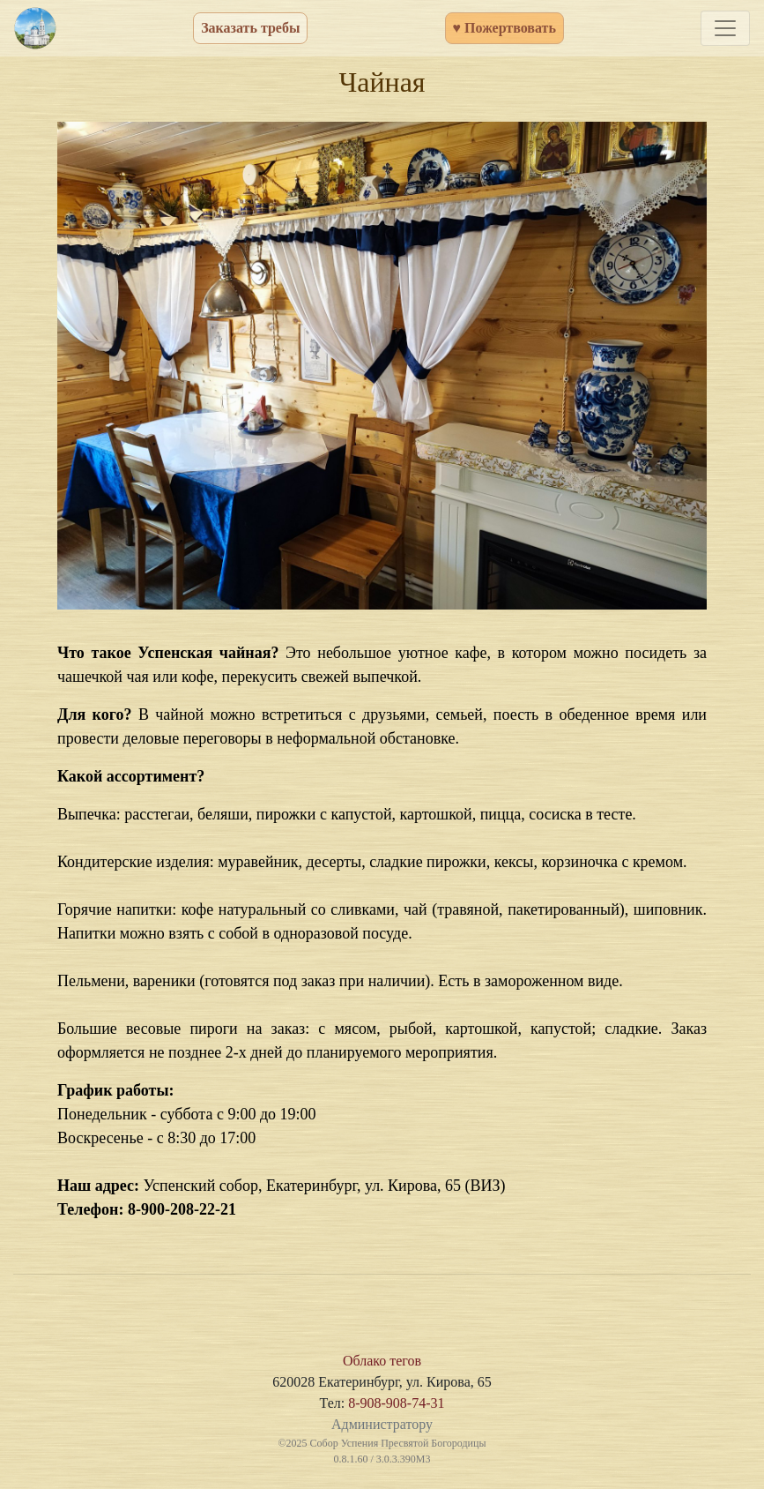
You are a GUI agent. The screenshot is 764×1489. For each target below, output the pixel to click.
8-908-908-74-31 (396, 1402)
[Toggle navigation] (725, 28)
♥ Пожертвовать (504, 27)
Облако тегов (382, 1360)
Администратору (382, 1424)
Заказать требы (250, 27)
